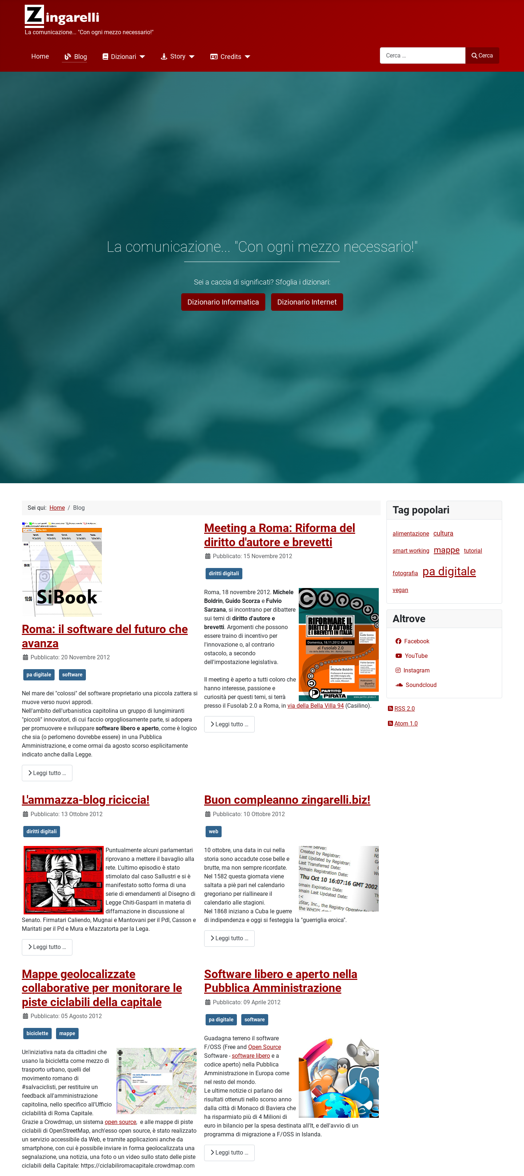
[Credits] (245, 57)
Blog (74, 57)
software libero (251, 1055)
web (213, 831)
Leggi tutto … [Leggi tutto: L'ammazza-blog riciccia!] (47, 946)
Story (172, 57)
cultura (443, 533)
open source (120, 1122)
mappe (67, 1033)
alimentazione (411, 533)
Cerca (482, 55)
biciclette (37, 1033)
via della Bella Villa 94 (315, 705)
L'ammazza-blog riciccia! (86, 800)
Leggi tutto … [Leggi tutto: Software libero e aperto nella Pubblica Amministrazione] (229, 1152)
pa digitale (39, 675)
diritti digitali (224, 573)
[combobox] (423, 55)
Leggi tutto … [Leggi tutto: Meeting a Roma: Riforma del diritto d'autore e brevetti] (229, 724)
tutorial (473, 550)
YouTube (410, 655)
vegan (400, 590)
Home (40, 56)
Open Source (264, 1047)
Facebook (411, 641)
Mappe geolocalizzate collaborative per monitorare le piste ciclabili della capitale (102, 988)
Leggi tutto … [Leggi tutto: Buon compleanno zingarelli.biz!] (229, 938)
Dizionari (118, 57)
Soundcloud (415, 685)
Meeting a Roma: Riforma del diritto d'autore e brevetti (279, 535)
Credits (224, 57)
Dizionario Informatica (223, 302)
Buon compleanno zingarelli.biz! (287, 800)
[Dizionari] (140, 57)
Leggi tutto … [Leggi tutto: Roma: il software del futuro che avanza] (47, 773)
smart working (411, 550)
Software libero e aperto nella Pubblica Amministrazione (280, 981)
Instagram (411, 670)
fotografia (405, 573)
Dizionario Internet (307, 302)
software (72, 675)
